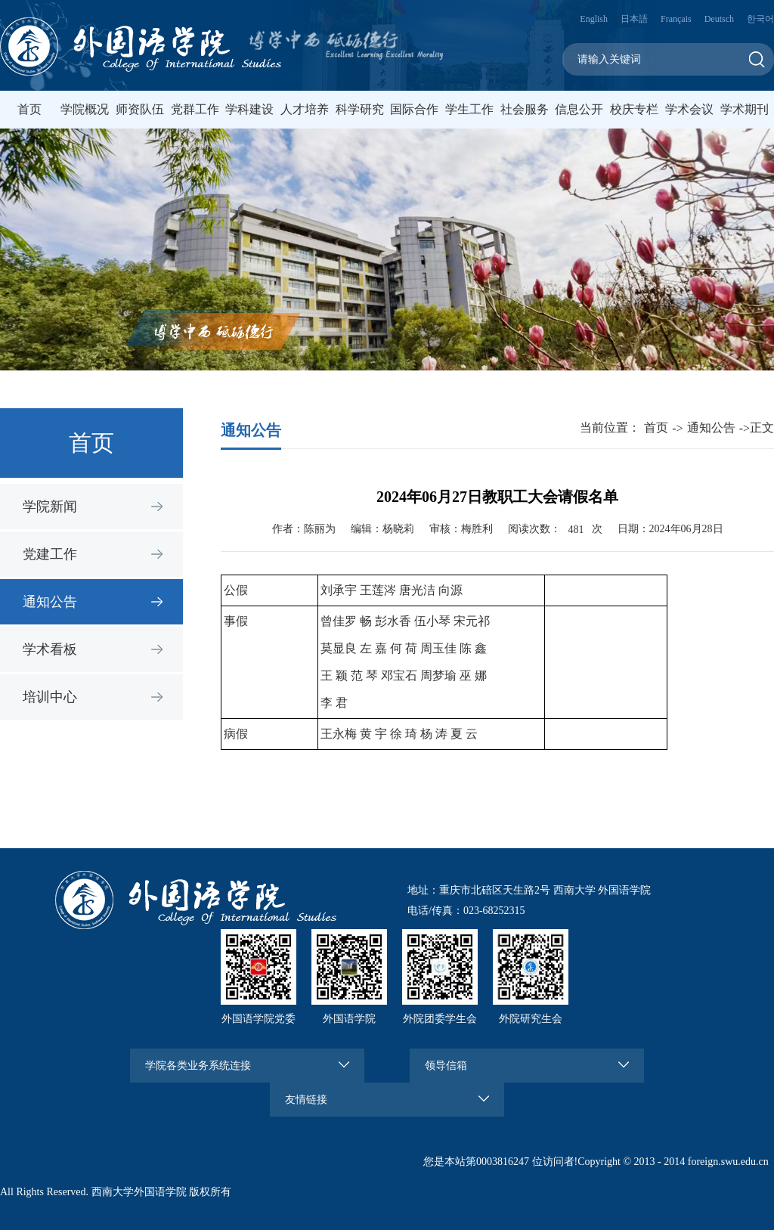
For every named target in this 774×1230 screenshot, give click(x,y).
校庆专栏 (634, 109)
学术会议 (689, 109)
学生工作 (469, 109)
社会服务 (524, 109)
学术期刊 (744, 109)
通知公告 (50, 601)
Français (676, 19)
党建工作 (50, 554)
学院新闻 (50, 506)
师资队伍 (140, 109)
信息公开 (579, 109)
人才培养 (304, 109)
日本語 (634, 19)
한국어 (760, 19)
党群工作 (195, 109)
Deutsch (719, 19)
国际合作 (414, 109)
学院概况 (84, 109)
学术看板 (50, 649)
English (594, 19)
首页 (29, 109)
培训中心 (50, 697)
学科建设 (249, 109)
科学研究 (360, 109)
